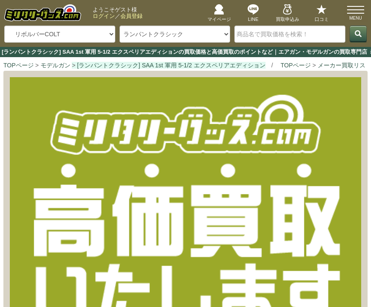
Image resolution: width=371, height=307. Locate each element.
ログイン (104, 16)
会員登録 (131, 16)
